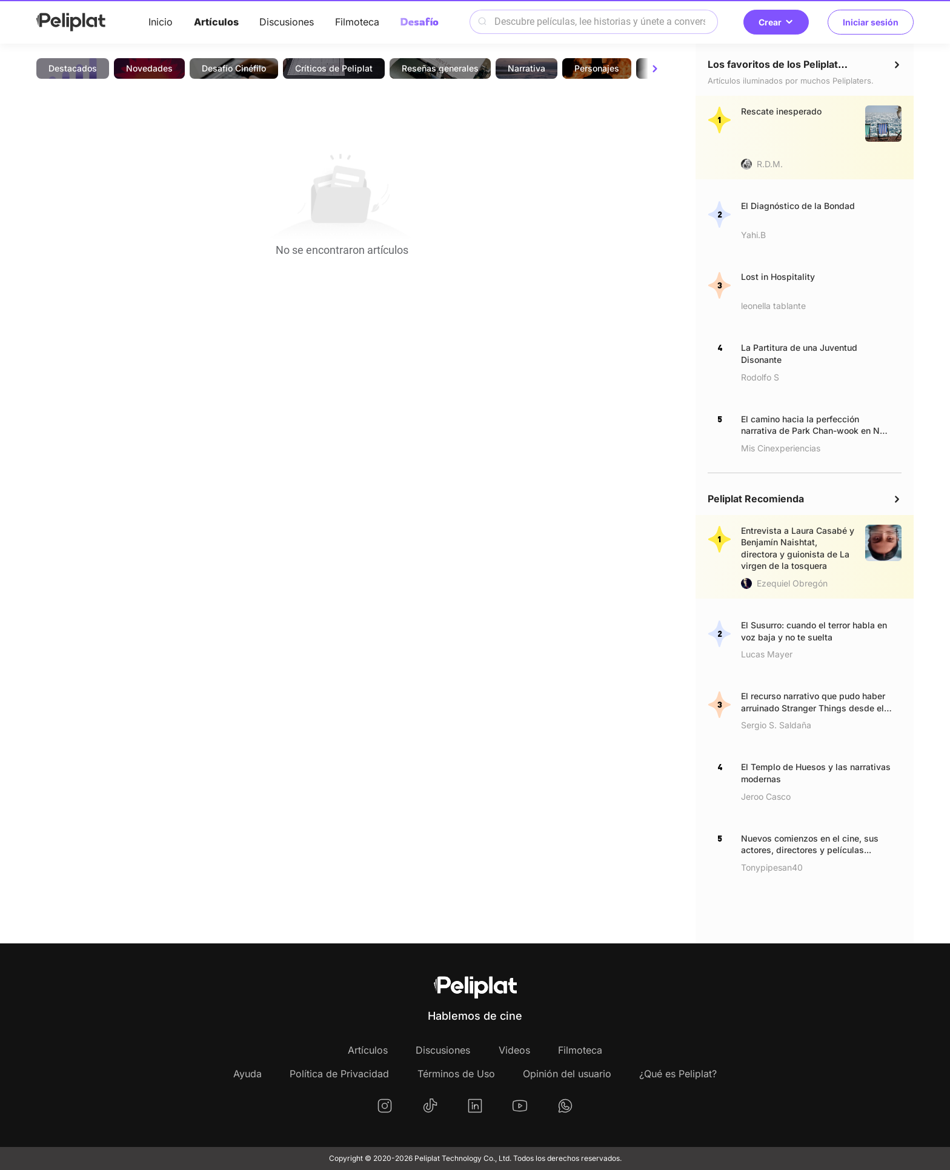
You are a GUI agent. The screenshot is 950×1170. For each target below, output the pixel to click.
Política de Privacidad (339, 1074)
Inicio (160, 22)
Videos (514, 1050)
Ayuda (247, 1074)
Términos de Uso (456, 1074)
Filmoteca (357, 22)
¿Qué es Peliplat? (678, 1074)
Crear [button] (776, 22)
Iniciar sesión (871, 22)
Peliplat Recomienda (756, 499)
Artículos (216, 22)
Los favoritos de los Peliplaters (781, 64)
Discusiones (286, 22)
